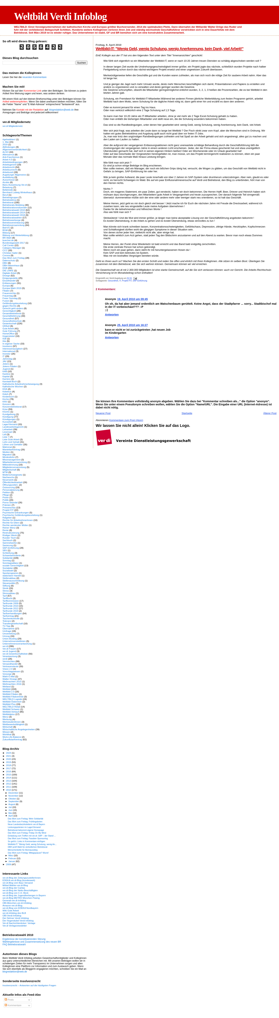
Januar (12, 861)
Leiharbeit (7, 429)
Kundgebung (9, 414)
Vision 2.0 (7, 669)
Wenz (5, 716)
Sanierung (8, 545)
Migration (7, 454)
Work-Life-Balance (12, 737)
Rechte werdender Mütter (15, 525)
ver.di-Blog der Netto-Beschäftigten (20, 890)
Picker (6, 497)
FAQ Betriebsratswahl (14, 944)
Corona (6, 255)
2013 (9, 780)
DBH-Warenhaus (11, 265)
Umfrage (7, 631)
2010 (9, 790)
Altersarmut (8, 154)
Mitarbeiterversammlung (15, 462)
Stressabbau (9, 593)
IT (120, 281)
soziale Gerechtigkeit (13, 565)
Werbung (7, 719)
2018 (5, 144)
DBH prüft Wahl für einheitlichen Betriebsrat (27, 847)
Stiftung (6, 585)
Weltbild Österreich (12, 701)
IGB (4, 338)
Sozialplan (8, 568)
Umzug (6, 636)
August (12, 804)
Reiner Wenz (9, 527)
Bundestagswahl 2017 (14, 242)
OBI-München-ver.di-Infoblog (17, 903)
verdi (5, 658)
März (11, 855)
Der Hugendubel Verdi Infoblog (18, 920)
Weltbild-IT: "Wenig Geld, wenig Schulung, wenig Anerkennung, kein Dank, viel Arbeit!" (170, 48)
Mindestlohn (9, 457)
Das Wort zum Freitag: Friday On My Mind (27, 833)
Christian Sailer (10, 253)
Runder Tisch (9, 537)
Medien (6, 452)
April (11, 816)
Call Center (8, 245)
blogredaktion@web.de (61, 109)
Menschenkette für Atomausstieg (22, 850)
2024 (9, 753)
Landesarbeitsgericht (13, 427)
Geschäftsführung (12, 316)
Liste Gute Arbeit (11, 439)
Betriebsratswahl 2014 (14, 212)
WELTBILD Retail (11, 706)
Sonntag (7, 560)
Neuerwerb (8, 479)
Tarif (5, 595)
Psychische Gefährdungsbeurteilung (21, 515)
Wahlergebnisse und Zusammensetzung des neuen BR (32, 941)
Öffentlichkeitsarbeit (12, 482)
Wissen (6, 732)
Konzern (7, 404)
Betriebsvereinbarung (13, 222)
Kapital (6, 376)
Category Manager (12, 247)
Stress (6, 590)
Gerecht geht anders (13, 308)
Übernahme (8, 628)
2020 (9, 759)
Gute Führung (9, 331)
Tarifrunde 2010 (10, 606)
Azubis (6, 182)
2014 (9, 777)
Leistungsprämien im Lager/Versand (24, 827)
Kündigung (8, 416)
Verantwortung (10, 656)
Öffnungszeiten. (10, 484)
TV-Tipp (6, 626)
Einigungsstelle (10, 278)
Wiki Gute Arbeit (11, 910)
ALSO (6, 152)
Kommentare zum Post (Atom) (126, 420)
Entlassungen (9, 283)
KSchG (6, 411)
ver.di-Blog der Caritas (14, 888)
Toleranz (7, 621)
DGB (5, 268)
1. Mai (6, 142)
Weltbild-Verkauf (11, 711)
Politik (6, 500)
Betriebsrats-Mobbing (13, 205)
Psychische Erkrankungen (16, 512)
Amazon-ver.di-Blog (12, 905)
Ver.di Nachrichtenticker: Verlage (19, 923)
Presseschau (9, 507)
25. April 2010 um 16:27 (132, 325)
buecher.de (8, 240)
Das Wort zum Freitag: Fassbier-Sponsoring (28, 838)
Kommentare (13, 1005)
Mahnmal (7, 447)
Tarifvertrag (8, 616)
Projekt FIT (127, 281)
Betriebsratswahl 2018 (14, 215)
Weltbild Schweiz (11, 709)
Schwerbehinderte (12, 555)
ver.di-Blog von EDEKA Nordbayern (20, 908)
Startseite (187, 413)
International (9, 351)
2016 (9, 771)
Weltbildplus (9, 714)
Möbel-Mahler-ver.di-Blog (15, 885)
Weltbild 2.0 (8, 691)
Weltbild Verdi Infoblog (60, 16)
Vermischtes (9, 661)
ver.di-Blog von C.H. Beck (15, 893)
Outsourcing (9, 487)
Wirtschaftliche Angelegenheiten (19, 729)
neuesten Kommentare (34, 77)
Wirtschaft (8, 727)
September (14, 801)
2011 (9, 786)
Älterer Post (269, 413)
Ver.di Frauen (9, 648)
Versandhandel (10, 664)
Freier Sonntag (10, 298)
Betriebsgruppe (10, 197)
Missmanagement (12, 459)
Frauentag (8, 295)
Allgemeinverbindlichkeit (15, 149)
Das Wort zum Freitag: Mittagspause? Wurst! (28, 853)
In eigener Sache (11, 343)
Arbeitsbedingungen (13, 162)
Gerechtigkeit (9, 311)
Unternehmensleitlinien (14, 641)
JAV (5, 361)
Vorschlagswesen (11, 671)
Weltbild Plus (9, 704)
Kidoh (5, 394)
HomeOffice (9, 333)
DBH (5, 263)
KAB (5, 371)
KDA (5, 389)
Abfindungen (9, 147)
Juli (10, 807)
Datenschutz (9, 260)
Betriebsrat (8, 202)
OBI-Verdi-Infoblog (12, 915)
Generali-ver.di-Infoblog (14, 900)
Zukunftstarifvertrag (12, 739)
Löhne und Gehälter (13, 444)
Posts (9, 999)
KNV (5, 401)
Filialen (6, 290)
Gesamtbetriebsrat (12, 313)
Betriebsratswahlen (12, 217)
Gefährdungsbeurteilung (15, 303)
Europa (6, 285)
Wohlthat (7, 734)
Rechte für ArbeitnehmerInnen (18, 520)
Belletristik (8, 190)
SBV (5, 550)
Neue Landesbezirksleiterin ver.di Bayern (26, 824)
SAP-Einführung (140, 281)
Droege (6, 275)
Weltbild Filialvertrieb (13, 696)
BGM (5, 230)
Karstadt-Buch (10, 381)
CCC (5, 250)
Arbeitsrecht (9, 167)
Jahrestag (7, 358)
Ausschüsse (9, 179)
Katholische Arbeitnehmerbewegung (21, 384)
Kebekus (7, 391)
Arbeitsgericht (9, 164)
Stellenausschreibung (13, 580)
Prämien (7, 505)
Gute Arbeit (8, 328)
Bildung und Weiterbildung (16, 235)
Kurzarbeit (8, 421)
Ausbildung (8, 177)
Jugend (6, 369)
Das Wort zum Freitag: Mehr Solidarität (25, 818)
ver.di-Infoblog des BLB (14, 913)
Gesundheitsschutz (12, 321)
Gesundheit (113, 281)
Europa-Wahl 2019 (12, 288)
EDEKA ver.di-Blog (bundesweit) (19, 880)
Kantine (6, 374)
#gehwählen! (9, 139)
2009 (9, 864)
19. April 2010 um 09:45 (132, 299)
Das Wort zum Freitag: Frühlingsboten (25, 821)
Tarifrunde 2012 (10, 608)
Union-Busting (10, 638)
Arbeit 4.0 (7, 159)
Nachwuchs (8, 477)
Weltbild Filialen (10, 694)
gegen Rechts (9, 305)
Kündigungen (9, 419)
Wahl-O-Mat (9, 676)
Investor (7, 353)
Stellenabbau (9, 578)
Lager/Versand (10, 424)
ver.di (5, 646)
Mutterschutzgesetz (12, 474)
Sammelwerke (10, 542)
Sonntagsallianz (11, 563)
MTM (5, 472)
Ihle (4, 341)
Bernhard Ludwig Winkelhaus (17, 192)
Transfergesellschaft (13, 623)
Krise (5, 409)
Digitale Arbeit (9, 273)
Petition (6, 492)
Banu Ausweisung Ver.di (15, 184)
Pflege (6, 495)
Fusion (6, 300)
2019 (9, 762)
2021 (9, 756)
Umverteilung (9, 633)
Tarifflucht (7, 598)
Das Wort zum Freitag (14, 258)
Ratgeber (7, 517)
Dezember (14, 793)
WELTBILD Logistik (12, 699)
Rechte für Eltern (11, 522)
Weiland (7, 686)
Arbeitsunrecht (10, 169)
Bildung (6, 232)
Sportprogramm (10, 573)
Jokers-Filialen (10, 366)
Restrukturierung (11, 532)
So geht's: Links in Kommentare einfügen (26, 841)
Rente (6, 530)
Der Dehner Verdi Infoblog (16, 918)
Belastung (8, 187)
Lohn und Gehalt (11, 442)
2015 (9, 774)
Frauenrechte (9, 293)
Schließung (8, 553)
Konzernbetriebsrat (12, 406)
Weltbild (6, 689)
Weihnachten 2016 (12, 684)
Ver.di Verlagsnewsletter (15, 925)
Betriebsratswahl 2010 (14, 210)
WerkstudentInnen (12, 721)
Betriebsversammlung (13, 225)
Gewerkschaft (9, 323)
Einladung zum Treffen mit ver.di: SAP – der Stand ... (32, 836)
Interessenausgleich (13, 348)
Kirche (6, 399)
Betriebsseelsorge (12, 220)
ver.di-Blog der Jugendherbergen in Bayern (24, 895)
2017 (9, 768)
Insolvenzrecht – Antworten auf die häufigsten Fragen (29, 985)
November (14, 796)
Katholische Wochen (13, 386)
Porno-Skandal (10, 502)
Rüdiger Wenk (10, 535)
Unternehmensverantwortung (17, 643)
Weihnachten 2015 (12, 681)
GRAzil (6, 326)
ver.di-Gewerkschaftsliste (15, 653)
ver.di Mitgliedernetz (13, 126)
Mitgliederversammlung (14, 467)
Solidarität (8, 558)
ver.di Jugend (9, 651)
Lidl (4, 434)
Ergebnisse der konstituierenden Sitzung (24, 939)
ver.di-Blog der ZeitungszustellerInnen (22, 877)
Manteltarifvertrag (11, 449)
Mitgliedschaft (9, 469)
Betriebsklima (9, 200)
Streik (5, 588)
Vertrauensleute (10, 666)
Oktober (13, 798)
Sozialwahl (8, 570)
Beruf (5, 195)
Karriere (7, 379)
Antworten (112, 314)
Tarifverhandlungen (12, 613)
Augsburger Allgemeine (14, 174)
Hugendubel (9, 336)
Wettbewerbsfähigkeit (13, 724)
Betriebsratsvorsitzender (15, 207)
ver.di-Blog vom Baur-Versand (18, 882)
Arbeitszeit (8, 172)
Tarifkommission (11, 600)
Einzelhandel (9, 280)
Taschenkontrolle (11, 618)
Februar (13, 858)
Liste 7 (6, 437)
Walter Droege (10, 679)
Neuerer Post (103, 413)
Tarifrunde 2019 (10, 611)
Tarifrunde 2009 (10, 603)
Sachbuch (8, 540)
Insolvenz (7, 346)
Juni (11, 810)
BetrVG (6, 227)
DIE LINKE (8, 270)
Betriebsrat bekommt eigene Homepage (26, 830)
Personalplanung (11, 490)
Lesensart (7, 432)
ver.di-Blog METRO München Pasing (21, 898)
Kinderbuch (8, 396)
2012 (9, 783)
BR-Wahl (7, 237)
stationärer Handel (12, 575)
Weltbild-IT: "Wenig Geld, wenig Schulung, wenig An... (32, 844)
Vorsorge (7, 674)
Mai (11, 813)
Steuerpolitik (9, 583)
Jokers (6, 363)
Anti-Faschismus (11, 157)
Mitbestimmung (10, 464)
